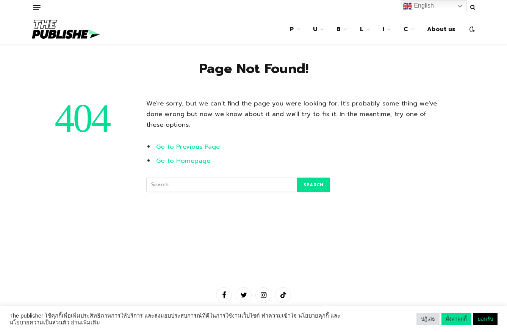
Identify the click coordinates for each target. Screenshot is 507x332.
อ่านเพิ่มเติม (85, 322)
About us (441, 29)
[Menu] (37, 7)
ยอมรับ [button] (485, 319)
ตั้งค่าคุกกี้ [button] (456, 319)
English (418, 6)
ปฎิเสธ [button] (428, 319)
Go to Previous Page (188, 146)
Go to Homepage (183, 160)
